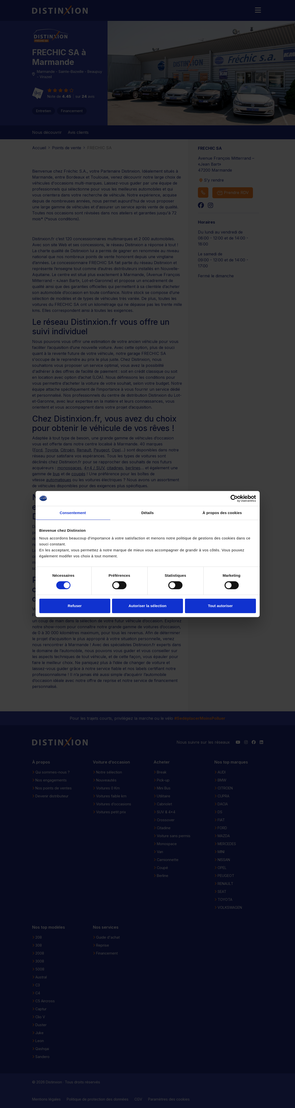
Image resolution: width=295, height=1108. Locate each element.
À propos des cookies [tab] (222, 513)
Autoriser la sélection (147, 606)
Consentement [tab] (73, 513)
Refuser (75, 606)
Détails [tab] (147, 513)
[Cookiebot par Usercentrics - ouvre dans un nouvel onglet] (234, 498)
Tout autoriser (220, 606)
